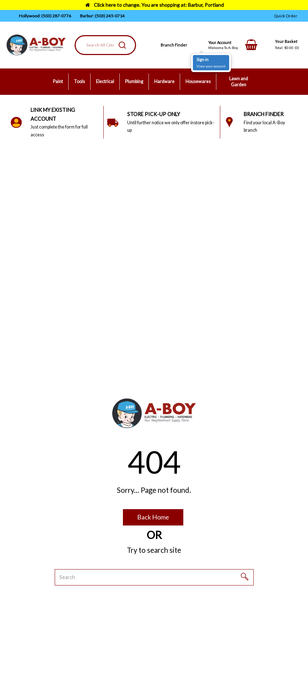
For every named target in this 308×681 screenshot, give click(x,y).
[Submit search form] (122, 45)
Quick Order (285, 15)
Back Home (153, 517)
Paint (58, 81)
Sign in (202, 59)
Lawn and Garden (238, 82)
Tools (79, 81)
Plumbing (134, 81)
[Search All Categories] (105, 45)
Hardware (164, 81)
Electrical (105, 81)
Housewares (198, 81)
